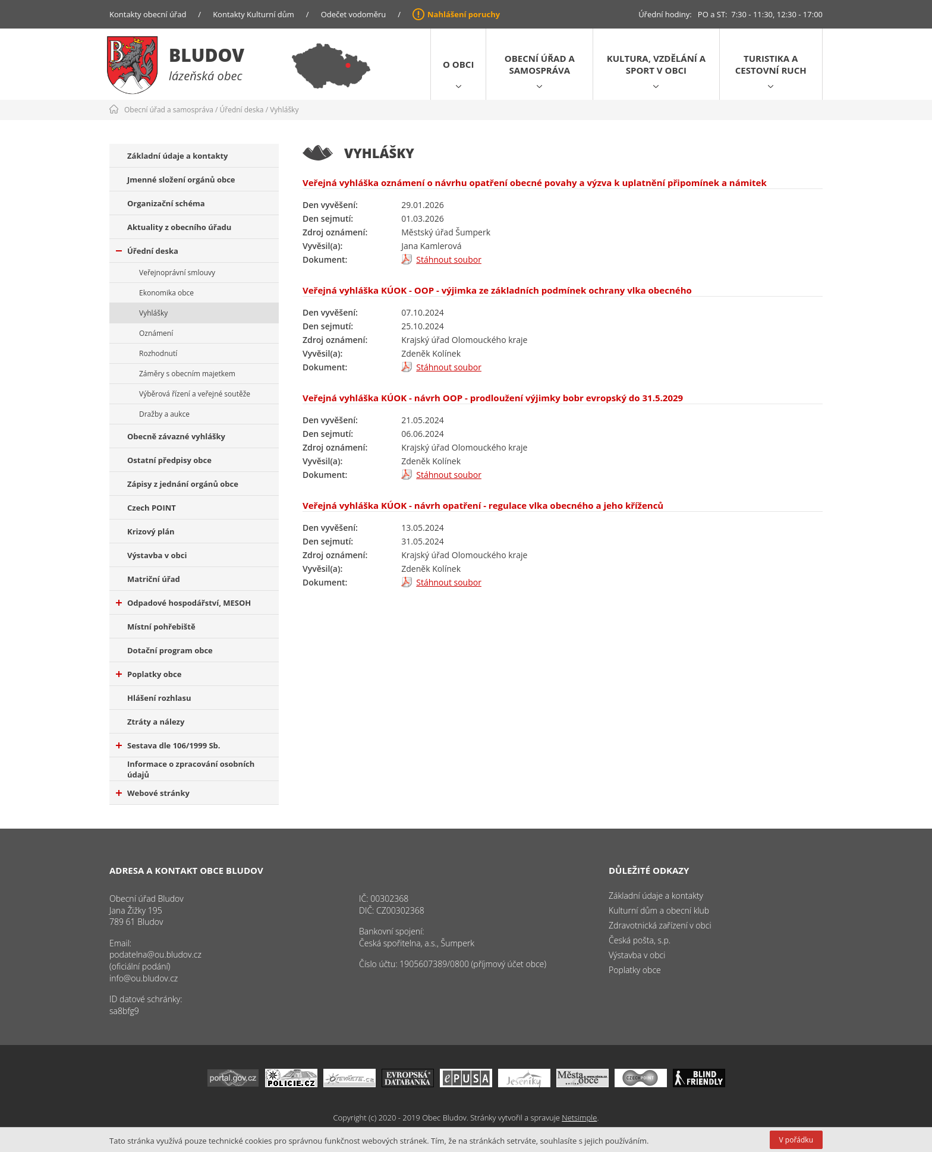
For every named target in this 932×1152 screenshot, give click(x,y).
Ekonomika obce (166, 293)
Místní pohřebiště (161, 626)
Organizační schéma (166, 203)
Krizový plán (151, 531)
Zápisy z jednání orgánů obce (182, 484)
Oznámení (156, 333)
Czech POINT (151, 507)
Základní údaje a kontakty (177, 155)
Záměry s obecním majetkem (187, 374)
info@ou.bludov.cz (143, 978)
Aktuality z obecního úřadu (179, 227)
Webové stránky (153, 793)
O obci (458, 64)
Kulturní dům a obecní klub (659, 910)
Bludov (206, 55)
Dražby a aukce (164, 414)
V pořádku (796, 1140)
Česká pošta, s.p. (639, 940)
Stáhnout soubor (448, 259)
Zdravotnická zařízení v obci (660, 925)
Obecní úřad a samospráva (540, 64)
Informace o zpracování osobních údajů (190, 769)
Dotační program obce (170, 650)
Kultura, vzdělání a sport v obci (656, 64)
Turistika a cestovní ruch (771, 64)
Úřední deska (242, 110)
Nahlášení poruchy (463, 14)
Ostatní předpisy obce (169, 460)
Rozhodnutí (158, 353)
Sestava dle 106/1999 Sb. (168, 745)
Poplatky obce (148, 674)
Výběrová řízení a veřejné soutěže (194, 394)
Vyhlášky (284, 110)
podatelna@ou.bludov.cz (155, 954)
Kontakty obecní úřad (147, 14)
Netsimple (579, 1117)
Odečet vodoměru (353, 14)
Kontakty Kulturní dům (253, 14)
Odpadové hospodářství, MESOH (183, 602)
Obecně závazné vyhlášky (176, 436)
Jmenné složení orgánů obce (181, 179)
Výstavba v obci (157, 555)
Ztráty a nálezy (155, 721)
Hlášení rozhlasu (159, 698)
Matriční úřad (153, 579)
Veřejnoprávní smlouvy (177, 272)
